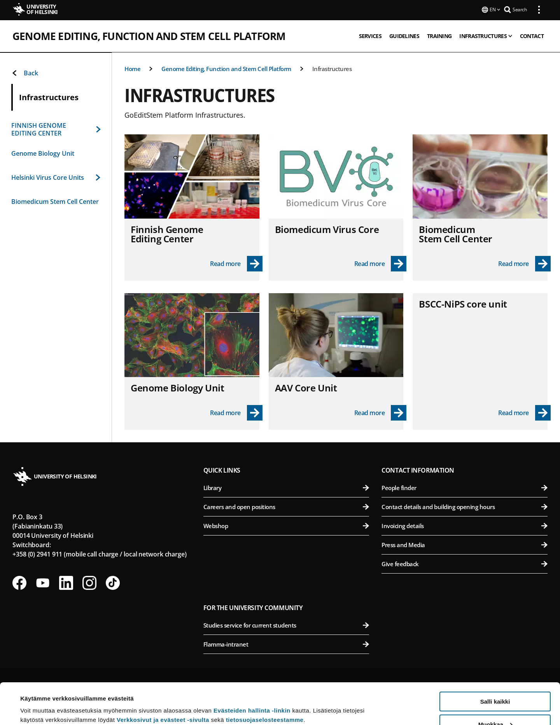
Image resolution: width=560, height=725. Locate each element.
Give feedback (465, 563)
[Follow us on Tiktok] (113, 582)
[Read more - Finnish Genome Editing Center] (236, 263)
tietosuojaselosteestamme (265, 678)
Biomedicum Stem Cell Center (55, 200)
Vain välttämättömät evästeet (495, 705)
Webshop (286, 525)
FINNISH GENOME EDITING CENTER (55, 128)
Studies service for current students (286, 624)
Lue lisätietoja (40, 700)
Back (24, 72)
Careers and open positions (286, 506)
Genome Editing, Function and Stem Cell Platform (148, 35)
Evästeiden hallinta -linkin (252, 669)
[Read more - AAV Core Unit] (380, 412)
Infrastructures (332, 68)
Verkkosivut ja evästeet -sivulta (163, 678)
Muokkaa (495, 683)
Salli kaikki (495, 660)
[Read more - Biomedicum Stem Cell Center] (524, 263)
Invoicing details (465, 525)
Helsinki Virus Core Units (55, 176)
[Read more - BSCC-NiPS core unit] (524, 412)
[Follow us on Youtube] (43, 582)
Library (286, 487)
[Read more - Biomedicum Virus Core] (380, 263)
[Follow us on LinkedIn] (66, 582)
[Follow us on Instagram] (89, 582)
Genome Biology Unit (42, 152)
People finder (465, 487)
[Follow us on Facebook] (19, 582)
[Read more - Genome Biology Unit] (236, 412)
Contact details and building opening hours (465, 506)
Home (132, 68)
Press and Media (465, 544)
